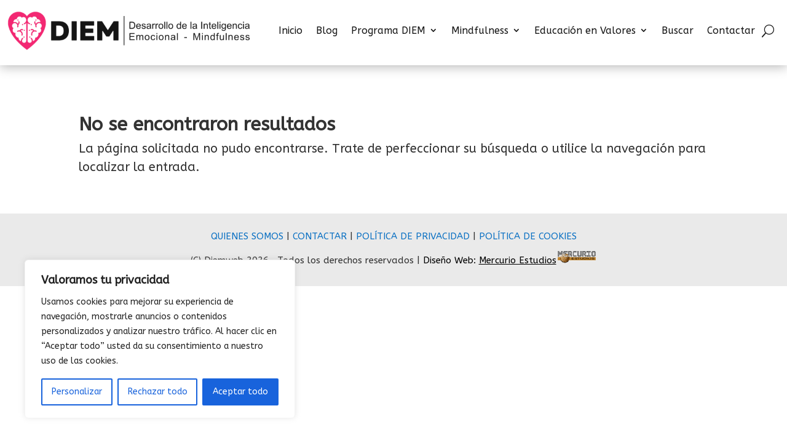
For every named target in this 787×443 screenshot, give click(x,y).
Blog (327, 30)
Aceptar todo (240, 391)
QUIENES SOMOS (247, 236)
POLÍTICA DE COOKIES (528, 236)
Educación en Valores (585, 30)
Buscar (678, 30)
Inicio (291, 30)
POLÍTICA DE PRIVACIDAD (413, 236)
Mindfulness (479, 30)
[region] (160, 339)
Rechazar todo (158, 391)
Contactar (731, 30)
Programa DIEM (388, 30)
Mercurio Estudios (517, 260)
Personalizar (77, 391)
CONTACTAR (320, 236)
